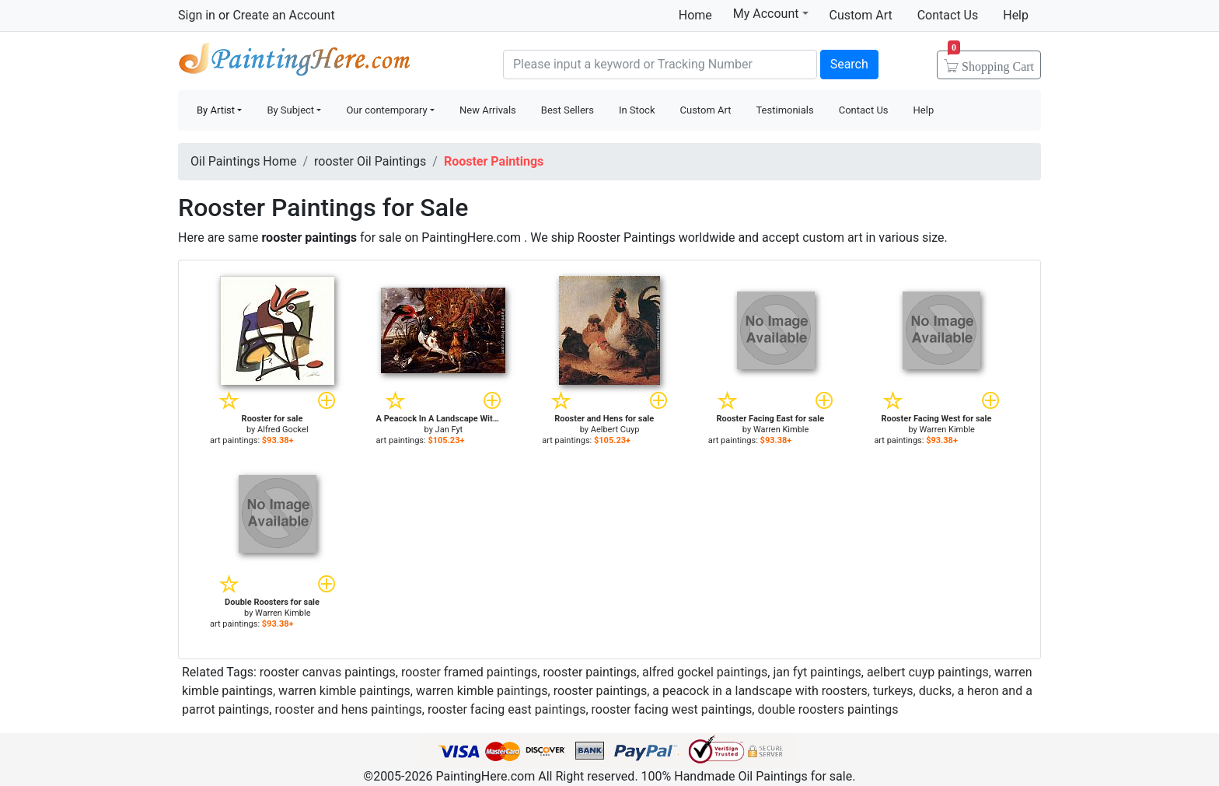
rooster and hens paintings (347, 709)
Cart (991, 61)
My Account (771, 13)
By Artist (216, 110)
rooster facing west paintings (672, 709)
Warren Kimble (781, 429)
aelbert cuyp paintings (928, 672)
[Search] (660, 64)
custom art (832, 237)
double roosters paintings (827, 709)
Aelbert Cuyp (615, 429)
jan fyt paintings (817, 672)
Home (695, 15)
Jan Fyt (449, 429)
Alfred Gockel (283, 429)
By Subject (290, 110)
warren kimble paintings (344, 690)
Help (1016, 15)
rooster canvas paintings (328, 672)
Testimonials (784, 110)
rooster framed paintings (469, 672)
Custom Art (861, 15)
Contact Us (948, 15)
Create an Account (283, 15)
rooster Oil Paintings (370, 161)
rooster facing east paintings (506, 709)
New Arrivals (487, 110)
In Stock (637, 110)
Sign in (196, 15)
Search (849, 64)
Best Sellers (567, 110)
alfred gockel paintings (704, 672)
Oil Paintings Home (243, 161)
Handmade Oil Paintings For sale (294, 62)
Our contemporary (386, 110)
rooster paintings (590, 672)
